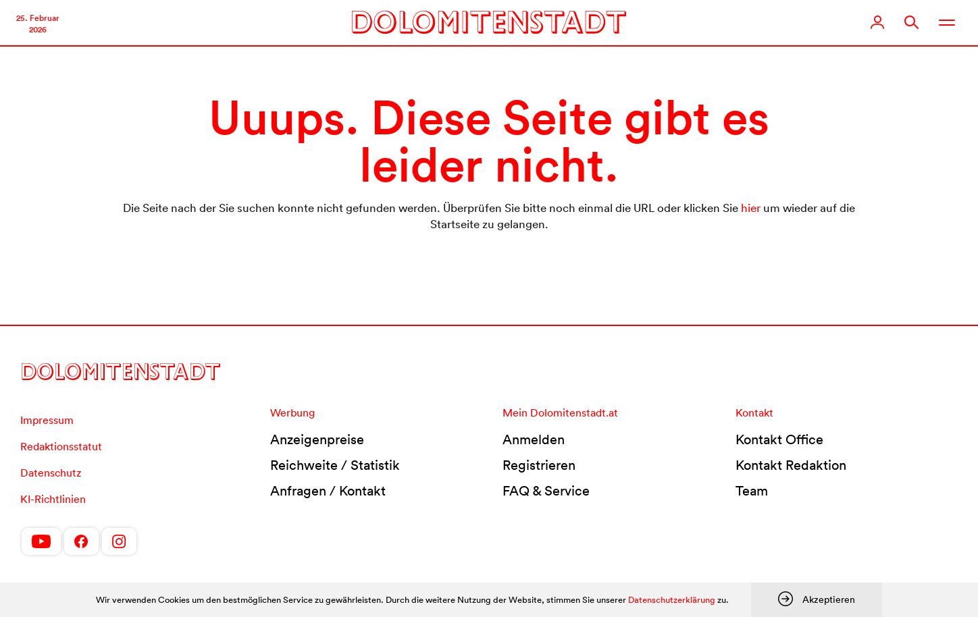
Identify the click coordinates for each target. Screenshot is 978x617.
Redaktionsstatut (61, 446)
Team (752, 491)
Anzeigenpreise (317, 439)
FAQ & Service (546, 491)
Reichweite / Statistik (335, 465)
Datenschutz (50, 472)
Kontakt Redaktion (791, 465)
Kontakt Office (779, 439)
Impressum (47, 420)
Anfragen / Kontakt (328, 491)
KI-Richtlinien (53, 499)
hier (751, 207)
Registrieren (539, 465)
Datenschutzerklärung (671, 600)
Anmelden (534, 439)
